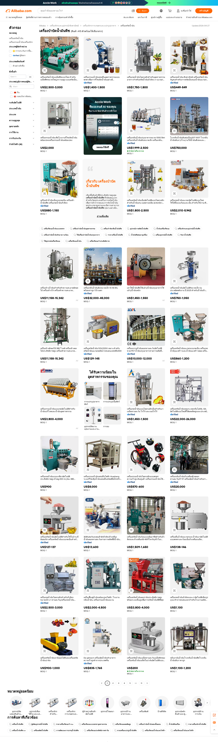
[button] (133, 10)
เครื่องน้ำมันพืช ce (17, 730)
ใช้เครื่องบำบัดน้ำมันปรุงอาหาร (87, 235)
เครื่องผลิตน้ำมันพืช (39, 730)
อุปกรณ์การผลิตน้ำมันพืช (137, 229)
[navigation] (21, 355)
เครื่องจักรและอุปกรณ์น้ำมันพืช (187, 229)
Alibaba (42, 26)
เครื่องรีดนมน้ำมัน (73, 241)
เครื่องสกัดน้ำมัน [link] (127, 26)
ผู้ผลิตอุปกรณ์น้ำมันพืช (38, 724)
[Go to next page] (147, 683)
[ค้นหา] (142, 11)
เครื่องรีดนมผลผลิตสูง (121, 724)
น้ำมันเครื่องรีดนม (161, 229)
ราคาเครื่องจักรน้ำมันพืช (195, 724)
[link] (214, 715)
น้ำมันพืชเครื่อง (173, 724)
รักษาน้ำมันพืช (184, 235)
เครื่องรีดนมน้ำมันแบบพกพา (53, 229)
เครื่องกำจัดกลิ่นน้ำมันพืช (111, 229)
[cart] (170, 11)
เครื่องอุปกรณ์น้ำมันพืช (162, 235)
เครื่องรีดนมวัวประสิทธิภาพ (98, 241)
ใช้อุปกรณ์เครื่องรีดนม (50, 241)
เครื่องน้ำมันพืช (16, 724)
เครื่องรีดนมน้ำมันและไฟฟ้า (153, 730)
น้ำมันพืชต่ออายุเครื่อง (137, 235)
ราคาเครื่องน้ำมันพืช (114, 235)
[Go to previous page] (101, 683)
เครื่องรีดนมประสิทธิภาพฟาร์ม (96, 730)
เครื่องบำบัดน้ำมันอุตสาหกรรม (82, 229)
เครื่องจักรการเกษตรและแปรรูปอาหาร (99, 26)
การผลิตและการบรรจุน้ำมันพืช (66, 730)
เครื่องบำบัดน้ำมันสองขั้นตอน (148, 724)
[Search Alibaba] (85, 10)
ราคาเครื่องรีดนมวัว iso (63, 724)
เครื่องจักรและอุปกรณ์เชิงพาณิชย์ (64, 26)
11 (141, 683)
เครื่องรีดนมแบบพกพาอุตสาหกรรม (93, 724)
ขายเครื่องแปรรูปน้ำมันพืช (125, 730)
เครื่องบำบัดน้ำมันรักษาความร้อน (54, 235)
